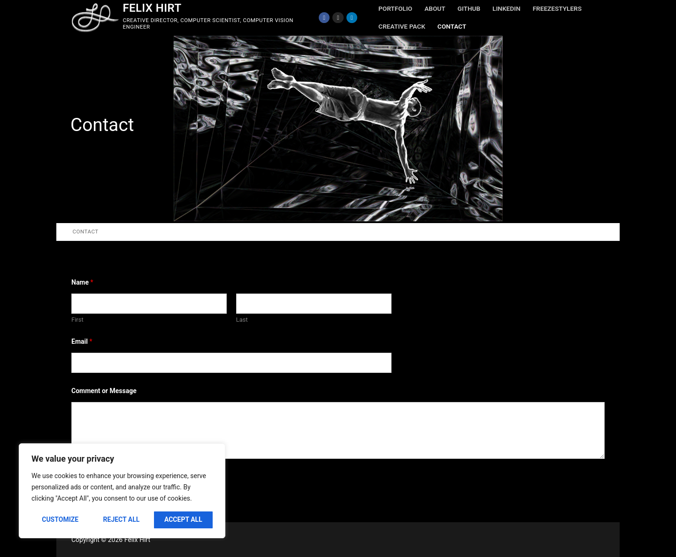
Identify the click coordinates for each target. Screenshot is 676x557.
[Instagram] (337, 17)
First (77, 319)
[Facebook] (324, 17)
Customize (60, 519)
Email (81, 341)
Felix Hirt (152, 8)
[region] (122, 490)
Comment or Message (104, 391)
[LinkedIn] (351, 17)
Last (242, 319)
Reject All (121, 519)
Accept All (183, 519)
